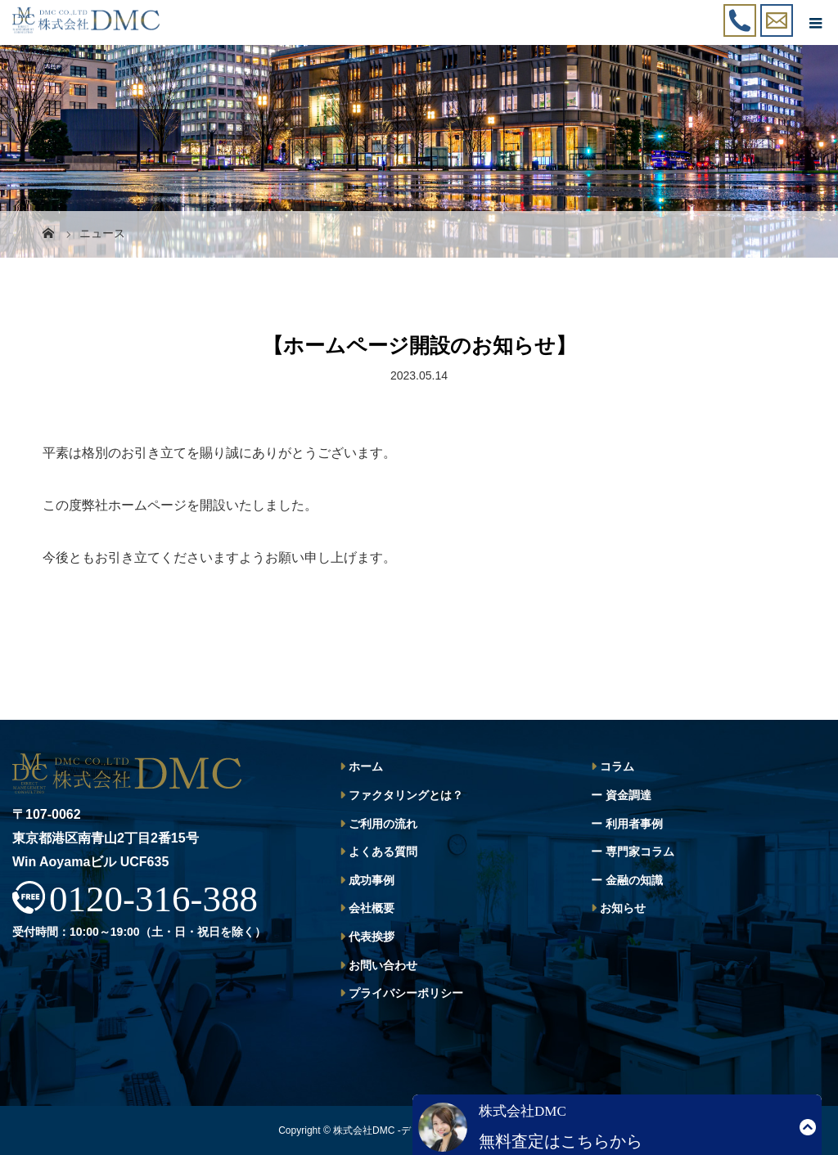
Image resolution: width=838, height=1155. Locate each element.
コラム (617, 766)
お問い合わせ (383, 965)
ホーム (366, 766)
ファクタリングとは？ (406, 795)
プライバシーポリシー (406, 993)
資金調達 (628, 795)
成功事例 (371, 880)
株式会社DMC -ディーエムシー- (403, 1130)
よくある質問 (383, 851)
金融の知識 (634, 880)
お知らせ (623, 908)
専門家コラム (640, 851)
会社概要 (371, 908)
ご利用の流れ (383, 823)
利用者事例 (634, 823)
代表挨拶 (371, 936)
